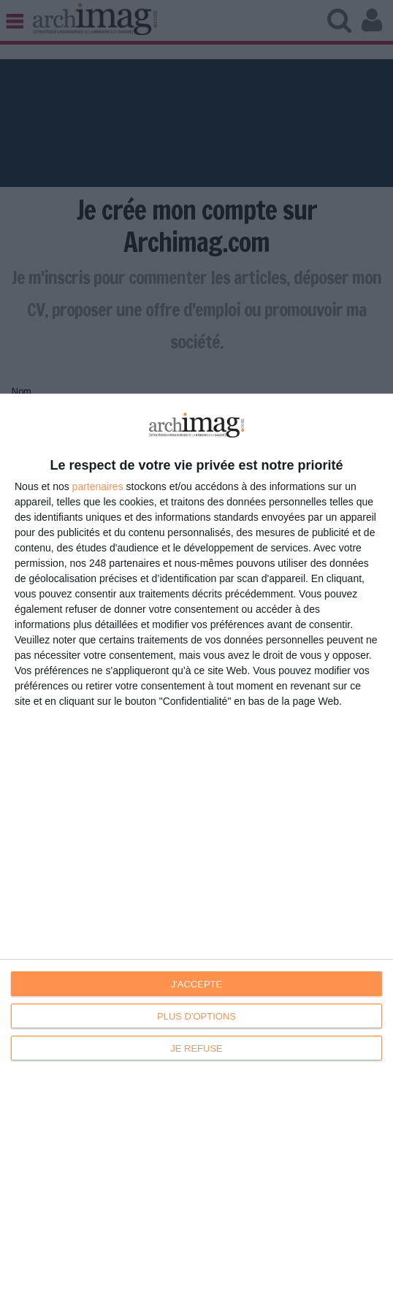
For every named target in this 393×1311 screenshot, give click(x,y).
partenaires (97, 486)
